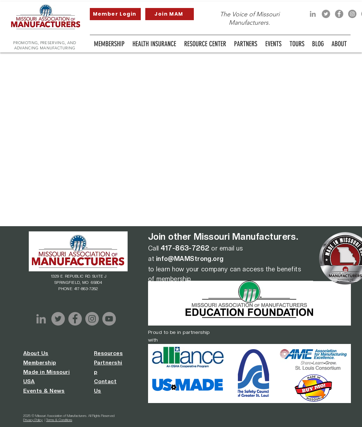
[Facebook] (339, 14)
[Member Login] (115, 14)
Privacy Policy (33, 420)
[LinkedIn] (313, 14)
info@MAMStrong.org (190, 258)
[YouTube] (109, 319)
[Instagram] (352, 14)
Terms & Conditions (59, 420)
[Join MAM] (169, 14)
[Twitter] (326, 14)
